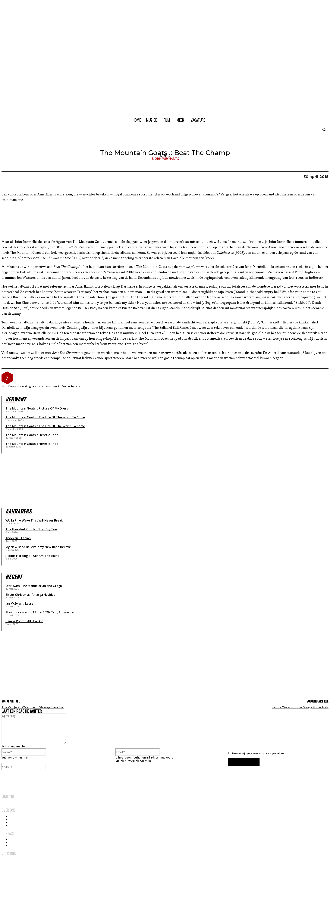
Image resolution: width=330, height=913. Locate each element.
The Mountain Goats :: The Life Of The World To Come (45, 417)
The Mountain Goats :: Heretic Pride (31, 435)
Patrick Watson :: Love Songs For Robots (300, 707)
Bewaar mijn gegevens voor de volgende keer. (258, 753)
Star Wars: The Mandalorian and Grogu (33, 586)
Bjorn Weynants (165, 159)
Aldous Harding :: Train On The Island (32, 556)
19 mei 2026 (41, 612)
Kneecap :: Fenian (18, 538)
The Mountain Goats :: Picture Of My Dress (36, 408)
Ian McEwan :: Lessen (20, 603)
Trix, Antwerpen (63, 612)
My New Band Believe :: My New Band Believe (38, 547)
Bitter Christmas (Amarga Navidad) (31, 595)
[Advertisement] (30, 667)
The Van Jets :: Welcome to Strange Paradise (33, 707)
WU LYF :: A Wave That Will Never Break (34, 520)
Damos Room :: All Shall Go (24, 621)
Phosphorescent (17, 612)
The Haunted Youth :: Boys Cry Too (31, 529)
